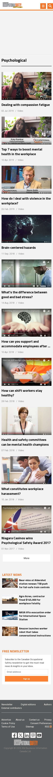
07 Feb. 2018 (7, 450)
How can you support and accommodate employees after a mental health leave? (25, 343)
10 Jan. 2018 (7, 499)
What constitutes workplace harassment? (22, 491)
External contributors (11, 708)
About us (20, 719)
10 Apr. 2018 (7, 352)
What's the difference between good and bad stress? (24, 294)
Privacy (48, 719)
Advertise (6, 719)
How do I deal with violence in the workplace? (26, 200)
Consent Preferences (41, 723)
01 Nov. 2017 (7, 548)
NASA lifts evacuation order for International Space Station (35, 616)
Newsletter (6, 704)
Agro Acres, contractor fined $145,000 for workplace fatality (32, 599)
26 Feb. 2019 (7, 209)
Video (20, 111)
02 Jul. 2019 (7, 111)
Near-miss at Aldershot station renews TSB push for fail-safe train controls (34, 583)
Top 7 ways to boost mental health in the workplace (21, 151)
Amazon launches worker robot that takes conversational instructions (35, 632)
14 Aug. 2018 (7, 303)
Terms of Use (8, 726)
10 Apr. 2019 (7, 160)
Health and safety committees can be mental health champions (25, 442)
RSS (48, 726)
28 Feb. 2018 (7, 401)
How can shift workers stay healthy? (21, 393)
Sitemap (30, 726)
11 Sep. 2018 (8, 253)
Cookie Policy (8, 723)
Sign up (26, 678)
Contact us (34, 719)
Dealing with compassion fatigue (25, 104)
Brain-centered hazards (18, 247)
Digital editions (28, 704)
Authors (48, 704)
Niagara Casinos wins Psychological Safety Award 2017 (26, 540)
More (26, 558)
